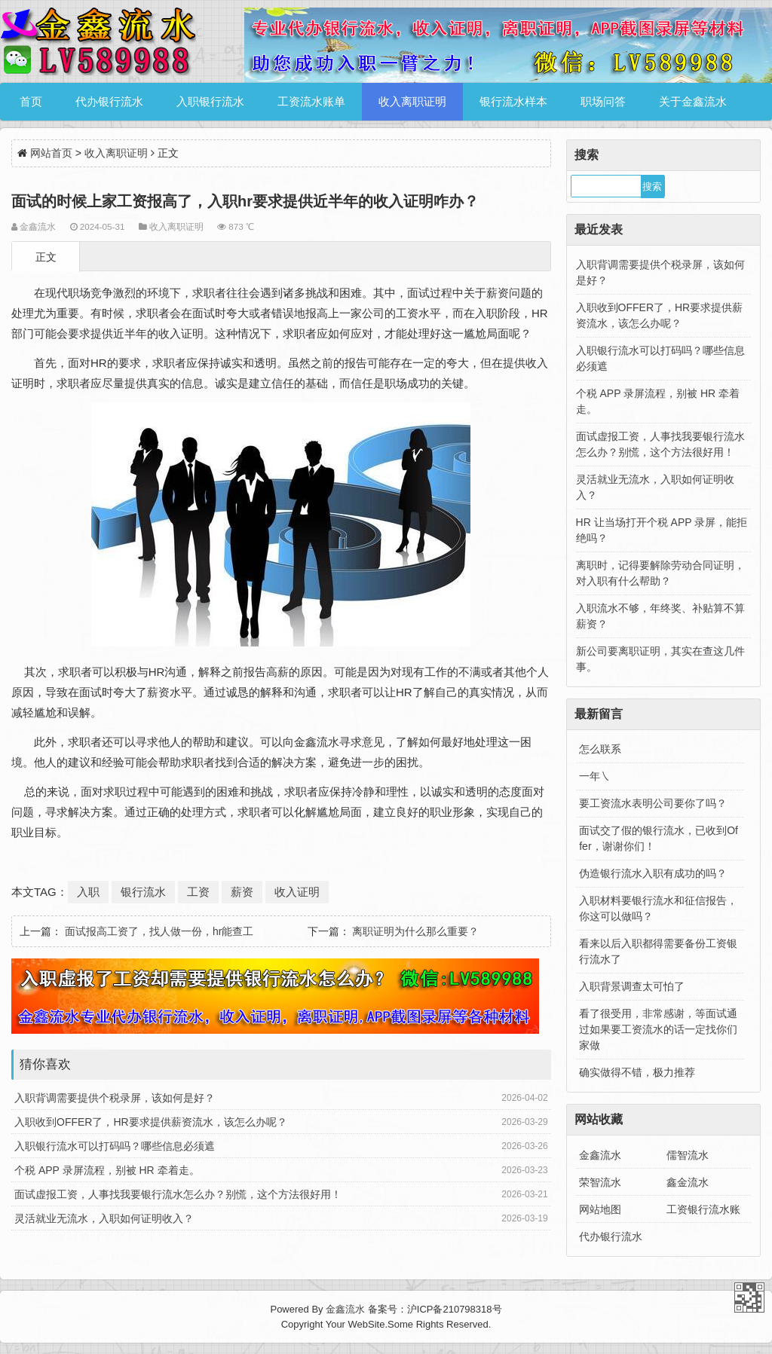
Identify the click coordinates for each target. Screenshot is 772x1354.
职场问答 (603, 101)
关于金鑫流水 (693, 101)
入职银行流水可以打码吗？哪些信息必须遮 (114, 1146)
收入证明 (297, 891)
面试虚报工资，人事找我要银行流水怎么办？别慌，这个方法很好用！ (178, 1194)
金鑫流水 (600, 1155)
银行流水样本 (513, 101)
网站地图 (600, 1209)
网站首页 (51, 153)
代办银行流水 (109, 101)
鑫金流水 (687, 1182)
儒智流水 (687, 1155)
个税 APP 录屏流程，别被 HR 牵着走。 (107, 1170)
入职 (88, 891)
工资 (198, 891)
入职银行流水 (210, 101)
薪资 (242, 891)
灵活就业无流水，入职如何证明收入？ (104, 1218)
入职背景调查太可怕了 (632, 986)
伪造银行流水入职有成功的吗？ (653, 873)
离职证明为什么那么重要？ (415, 931)
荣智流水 (600, 1182)
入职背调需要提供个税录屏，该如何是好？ (114, 1098)
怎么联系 (600, 749)
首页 (31, 101)
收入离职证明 (412, 101)
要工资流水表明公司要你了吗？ (653, 803)
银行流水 (143, 891)
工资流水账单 (311, 101)
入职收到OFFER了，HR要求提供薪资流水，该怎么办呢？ (150, 1122)
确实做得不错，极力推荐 (637, 1072)
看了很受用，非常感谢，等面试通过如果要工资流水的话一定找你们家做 (658, 1029)
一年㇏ (595, 776)
